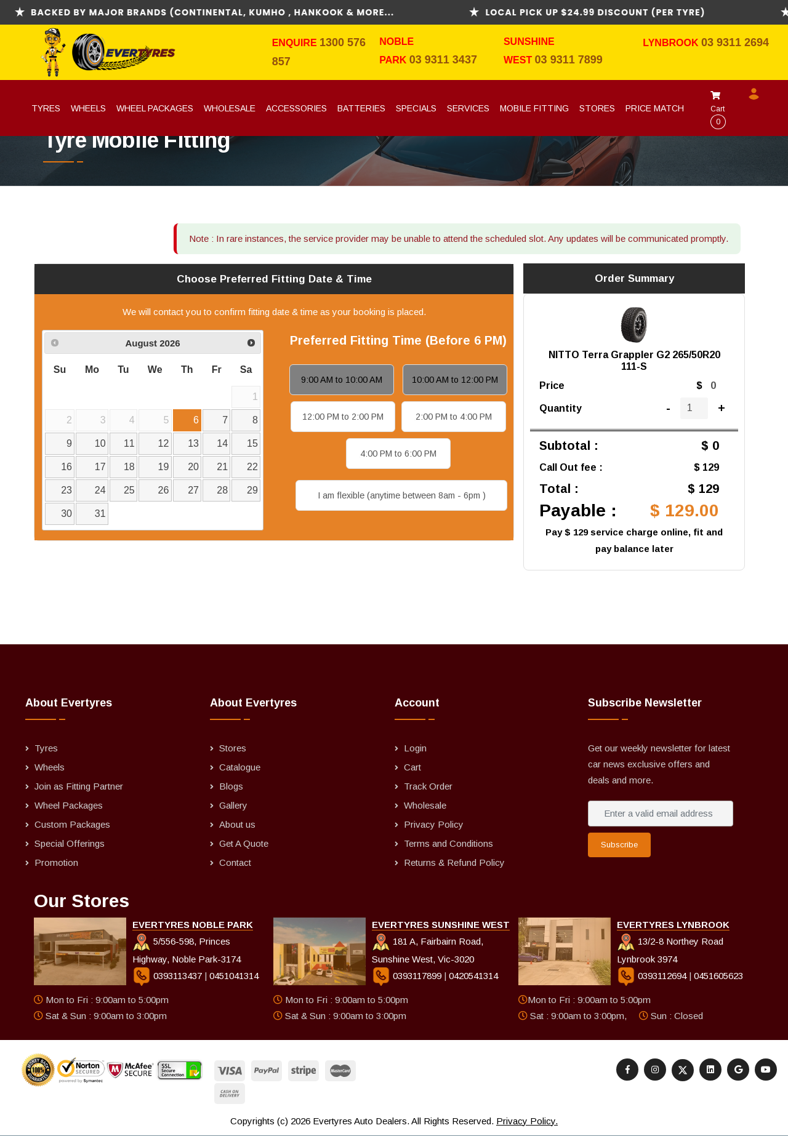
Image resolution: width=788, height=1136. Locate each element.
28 (222, 490)
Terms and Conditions (448, 843)
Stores (597, 108)
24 (100, 490)
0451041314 (234, 975)
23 (66, 490)
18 (129, 467)
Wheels (88, 108)
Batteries (361, 108)
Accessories (296, 108)
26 (163, 490)
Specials (416, 108)
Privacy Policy (434, 824)
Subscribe (619, 844)
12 (163, 443)
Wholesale (229, 108)
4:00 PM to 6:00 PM (398, 453)
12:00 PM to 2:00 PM (343, 417)
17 (100, 467)
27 (193, 490)
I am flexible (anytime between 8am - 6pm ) (402, 495)
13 (193, 443)
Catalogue (239, 767)
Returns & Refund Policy (454, 862)
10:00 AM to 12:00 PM (455, 380)
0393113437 (168, 975)
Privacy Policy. (527, 1121)
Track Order (428, 786)
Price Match (654, 108)
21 (222, 467)
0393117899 (408, 975)
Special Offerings (69, 843)
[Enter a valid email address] (660, 813)
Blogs (231, 786)
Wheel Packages (154, 108)
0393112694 (653, 975)
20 (193, 467)
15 (252, 443)
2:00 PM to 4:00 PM (454, 417)
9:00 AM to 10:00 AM (341, 380)
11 (129, 443)
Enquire (296, 43)
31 (100, 513)
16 (66, 467)
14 (222, 443)
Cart (718, 110)
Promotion (56, 862)
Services (468, 108)
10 (100, 443)
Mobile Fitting (534, 108)
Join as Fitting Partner (78, 786)
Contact (235, 862)
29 (252, 490)
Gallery (233, 805)
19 (163, 467)
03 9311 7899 (569, 60)
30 (66, 513)
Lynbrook (672, 43)
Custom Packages (72, 824)
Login (415, 748)
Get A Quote (243, 843)
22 (252, 467)
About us (237, 824)
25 (129, 490)
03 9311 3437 (443, 60)
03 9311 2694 (735, 42)
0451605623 (718, 975)
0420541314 (473, 975)
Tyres (45, 108)
